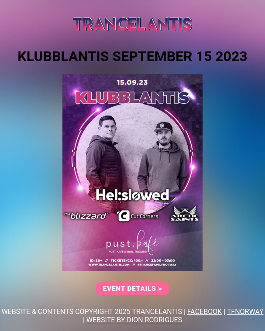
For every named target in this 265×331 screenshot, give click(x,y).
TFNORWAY (245, 311)
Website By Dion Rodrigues (134, 320)
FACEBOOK (204, 311)
